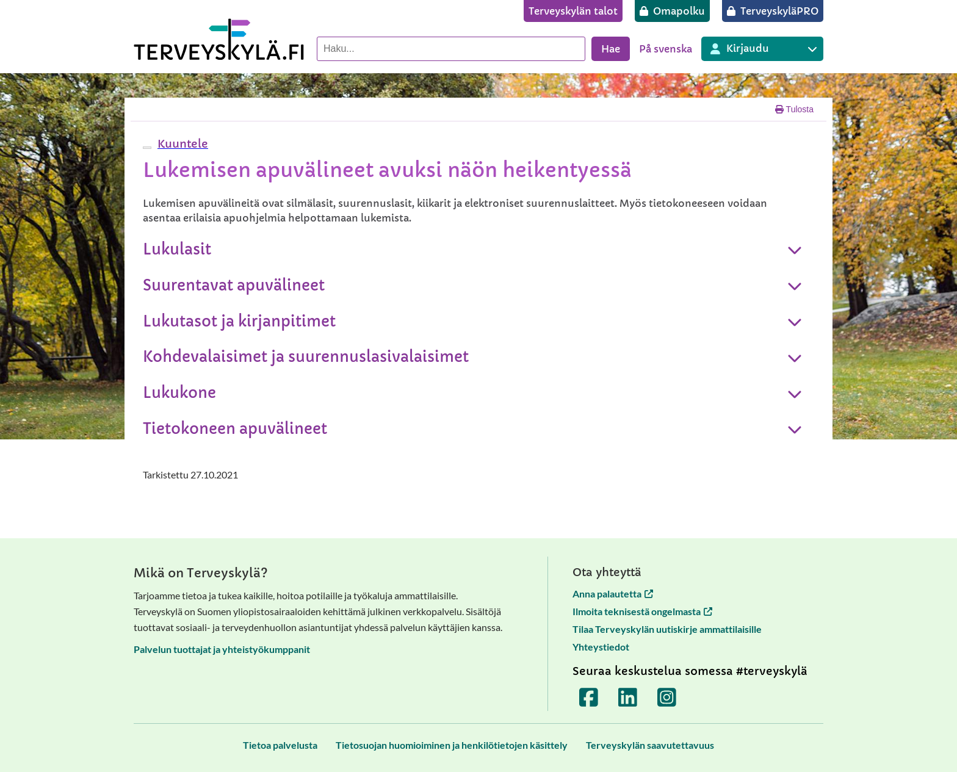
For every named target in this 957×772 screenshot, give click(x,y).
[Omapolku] (672, 11)
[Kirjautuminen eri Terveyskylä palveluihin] (762, 49)
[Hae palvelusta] (451, 49)
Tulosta (794, 109)
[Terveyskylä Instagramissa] (667, 697)
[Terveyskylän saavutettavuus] (650, 745)
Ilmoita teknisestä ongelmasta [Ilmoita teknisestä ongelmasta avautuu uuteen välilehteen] (642, 611)
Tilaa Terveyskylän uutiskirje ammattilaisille (667, 629)
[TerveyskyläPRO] (772, 11)
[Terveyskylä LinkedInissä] (628, 697)
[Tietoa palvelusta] (280, 745)
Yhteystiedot (600, 646)
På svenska (665, 49)
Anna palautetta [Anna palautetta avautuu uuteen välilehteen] (612, 593)
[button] (181, 144)
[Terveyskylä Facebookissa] (589, 697)
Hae (610, 49)
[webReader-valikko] (147, 147)
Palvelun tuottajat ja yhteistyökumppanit (222, 649)
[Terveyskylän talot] (573, 11)
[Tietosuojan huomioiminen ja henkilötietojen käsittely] (452, 745)
